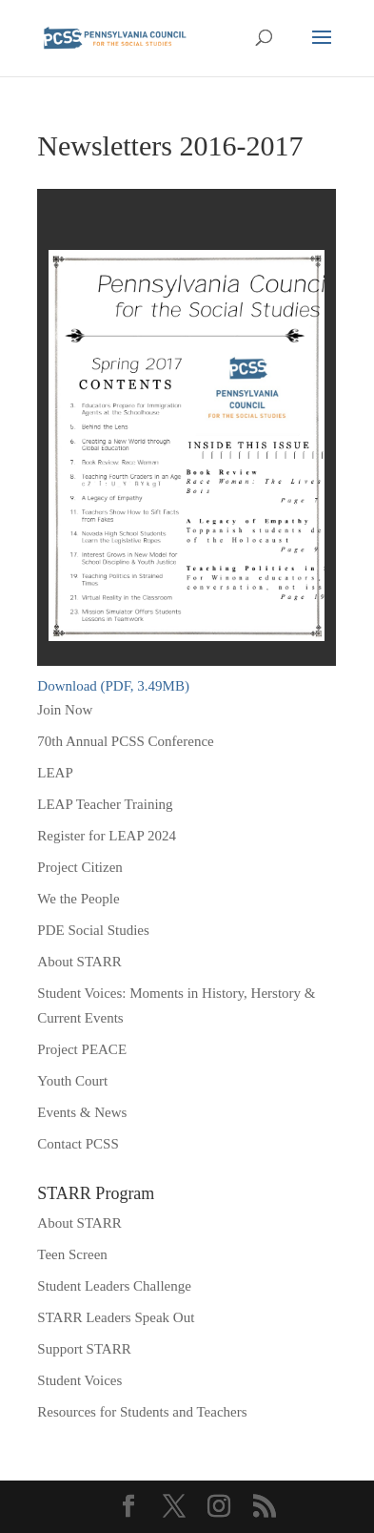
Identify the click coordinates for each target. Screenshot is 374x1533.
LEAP (55, 772)
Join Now (64, 709)
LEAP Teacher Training (104, 804)
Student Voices (79, 1380)
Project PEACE (82, 1049)
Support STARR (83, 1349)
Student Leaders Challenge (114, 1286)
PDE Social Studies (93, 930)
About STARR (79, 961)
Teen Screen (72, 1254)
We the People (78, 898)
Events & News (82, 1112)
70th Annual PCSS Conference (125, 741)
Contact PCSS (77, 1143)
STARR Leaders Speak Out (115, 1317)
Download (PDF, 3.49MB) (113, 686)
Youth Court (72, 1080)
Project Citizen (80, 867)
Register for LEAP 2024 (106, 835)
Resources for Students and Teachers (141, 1411)
